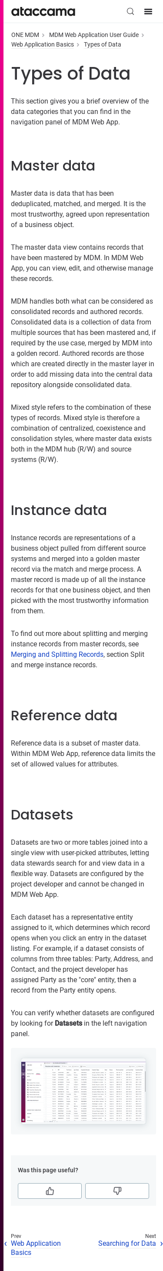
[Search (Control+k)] (130, 11)
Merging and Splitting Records (57, 654)
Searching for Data (127, 1243)
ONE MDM (25, 34)
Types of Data (102, 44)
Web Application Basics (42, 44)
